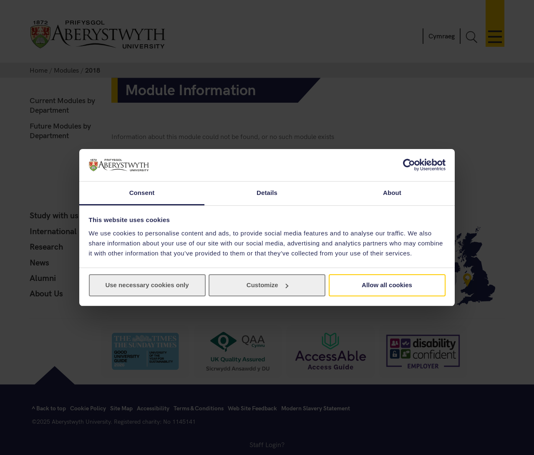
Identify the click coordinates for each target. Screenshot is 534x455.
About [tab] (392, 192)
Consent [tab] (142, 192)
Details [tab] (267, 192)
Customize (267, 284)
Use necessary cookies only (147, 284)
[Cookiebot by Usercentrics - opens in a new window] (409, 165)
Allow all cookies (387, 284)
